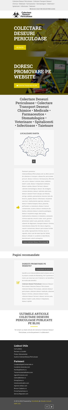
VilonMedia (35, 401)
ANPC (16, 403)
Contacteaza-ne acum (27, 85)
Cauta (20, 47)
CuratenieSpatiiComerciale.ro (23, 364)
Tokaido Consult (46, 401)
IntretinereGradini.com (21, 383)
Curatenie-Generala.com (22, 367)
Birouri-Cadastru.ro (20, 388)
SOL (19, 403)
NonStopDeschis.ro (20, 370)
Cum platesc (18, 349)
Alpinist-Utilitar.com (20, 386)
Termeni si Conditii (20, 351)
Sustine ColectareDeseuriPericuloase (26, 357)
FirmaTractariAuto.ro (21, 391)
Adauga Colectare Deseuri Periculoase (42, 9)
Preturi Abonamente (20, 354)
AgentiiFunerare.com (21, 375)
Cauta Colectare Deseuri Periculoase (35, 242)
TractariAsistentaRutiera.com (23, 372)
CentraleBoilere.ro (20, 378)
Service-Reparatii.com (21, 394)
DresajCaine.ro (19, 380)
